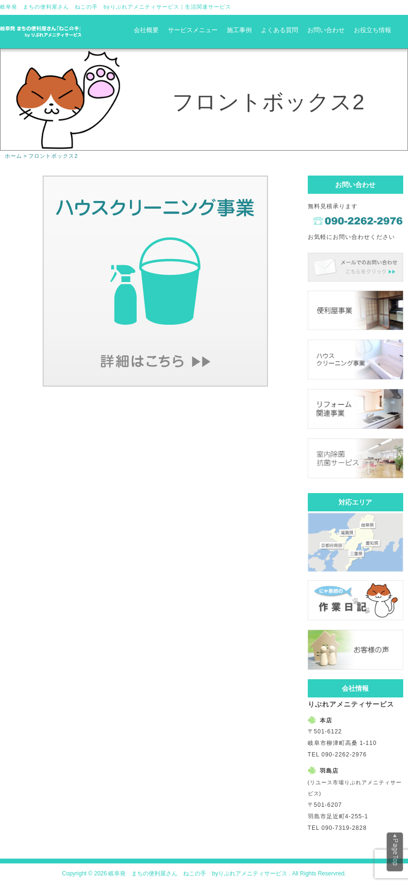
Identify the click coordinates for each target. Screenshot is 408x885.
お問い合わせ (326, 30)
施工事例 (239, 30)
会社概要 (146, 30)
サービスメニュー (193, 30)
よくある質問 (279, 30)
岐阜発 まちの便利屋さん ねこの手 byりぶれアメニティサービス (89, 7)
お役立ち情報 (372, 30)
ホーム (13, 156)
